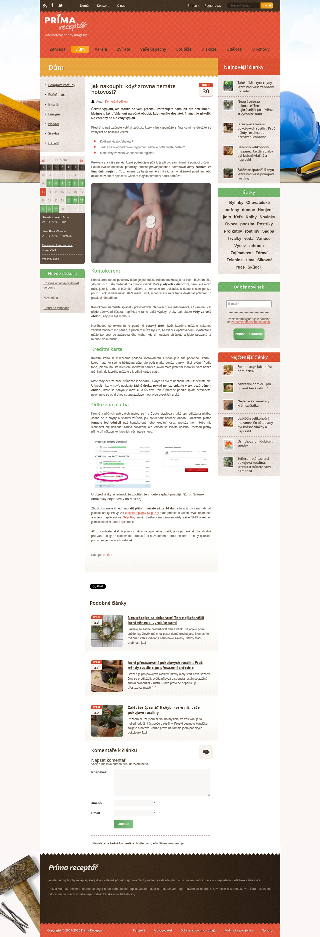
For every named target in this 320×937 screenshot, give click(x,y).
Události (234, 49)
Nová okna (51, 298)
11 (75, 183)
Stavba (53, 133)
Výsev (240, 246)
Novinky (267, 217)
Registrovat (212, 5)
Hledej (266, 5)
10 (68, 183)
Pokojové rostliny (61, 85)
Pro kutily (233, 231)
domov (248, 210)
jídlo (227, 217)
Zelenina (234, 260)
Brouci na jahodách (56, 308)
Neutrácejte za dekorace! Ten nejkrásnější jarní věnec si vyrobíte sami (166, 620)
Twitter (60, 5)
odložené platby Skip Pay (142, 513)
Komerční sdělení (116, 101)
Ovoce (231, 224)
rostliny (252, 231)
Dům (80, 49)
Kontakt (103, 5)
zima (250, 260)
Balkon (53, 143)
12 (81, 183)
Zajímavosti (241, 253)
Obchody (261, 49)
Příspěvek (98, 772)
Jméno (96, 803)
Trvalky (234, 238)
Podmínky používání (238, 930)
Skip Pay (129, 517)
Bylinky (236, 202)
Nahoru (267, 930)
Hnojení (265, 210)
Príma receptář (66, 22)
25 (75, 200)
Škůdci (254, 267)
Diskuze (209, 49)
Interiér (54, 104)
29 (56, 209)
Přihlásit (194, 5)
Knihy (251, 217)
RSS (45, 5)
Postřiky (265, 224)
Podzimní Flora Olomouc (57, 245)
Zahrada (58, 49)
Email (95, 813)
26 (81, 200)
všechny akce (50, 258)
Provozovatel (163, 930)
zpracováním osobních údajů (251, 322)
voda (248, 238)
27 (43, 209)
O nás (121, 5)
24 (68, 200)
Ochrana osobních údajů (198, 930)
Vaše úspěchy (153, 49)
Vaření (101, 49)
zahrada (256, 246)
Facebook (53, 5)
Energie (54, 114)
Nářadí (53, 124)
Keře (238, 217)
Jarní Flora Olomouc (54, 231)
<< (43, 160)
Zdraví (262, 253)
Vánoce (263, 238)
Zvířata (123, 49)
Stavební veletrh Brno (55, 217)
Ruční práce (57, 94)
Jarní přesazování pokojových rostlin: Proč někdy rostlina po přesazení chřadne (165, 665)
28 (49, 209)
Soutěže (184, 49)
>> (81, 160)
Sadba (268, 231)
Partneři (139, 930)
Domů (84, 5)
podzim (247, 224)
